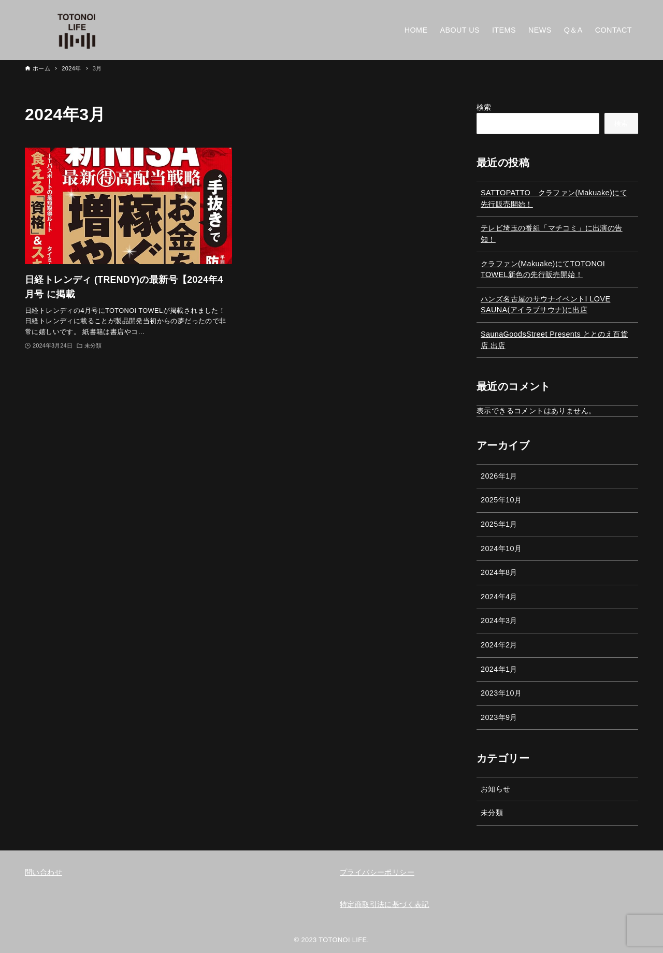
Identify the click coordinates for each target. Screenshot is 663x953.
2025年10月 (501, 500)
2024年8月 (499, 572)
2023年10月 (501, 693)
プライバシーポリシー (377, 872)
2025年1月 (499, 524)
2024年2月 (499, 645)
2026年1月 (499, 476)
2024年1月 (499, 669)
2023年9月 (499, 717)
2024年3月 (499, 620)
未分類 (492, 812)
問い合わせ (43, 872)
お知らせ (496, 789)
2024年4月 (499, 597)
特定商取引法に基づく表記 (384, 904)
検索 (484, 107)
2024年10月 (501, 548)
